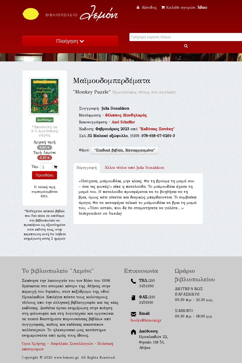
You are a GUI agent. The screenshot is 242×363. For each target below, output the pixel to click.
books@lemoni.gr (146, 320)
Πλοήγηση (70, 41)
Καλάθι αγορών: (184, 7)
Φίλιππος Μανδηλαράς (126, 115)
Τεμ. (35, 166)
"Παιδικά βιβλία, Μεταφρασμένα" (124, 150)
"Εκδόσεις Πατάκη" (157, 129)
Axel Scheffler (123, 122)
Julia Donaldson (134, 167)
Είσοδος (147, 7)
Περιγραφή (86, 167)
